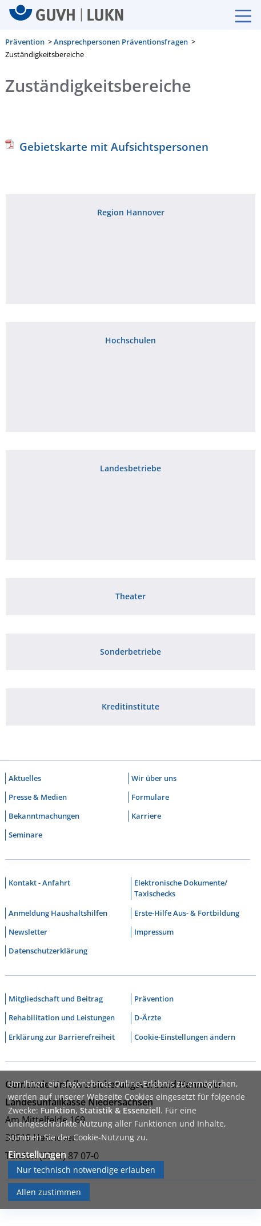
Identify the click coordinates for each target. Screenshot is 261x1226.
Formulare (150, 797)
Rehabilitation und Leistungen (62, 1017)
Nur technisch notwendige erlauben (86, 1169)
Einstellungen (37, 1154)
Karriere (146, 816)
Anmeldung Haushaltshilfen (58, 913)
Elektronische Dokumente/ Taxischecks (180, 888)
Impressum (154, 932)
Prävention (25, 42)
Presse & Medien (38, 797)
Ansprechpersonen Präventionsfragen (121, 42)
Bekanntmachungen (44, 816)
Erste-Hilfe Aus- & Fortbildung (186, 913)
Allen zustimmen (49, 1192)
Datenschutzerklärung (48, 950)
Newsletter (28, 932)
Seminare (25, 835)
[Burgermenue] (237, 15)
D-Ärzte (147, 1017)
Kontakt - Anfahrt (39, 883)
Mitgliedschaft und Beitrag (56, 998)
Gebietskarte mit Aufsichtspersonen (113, 146)
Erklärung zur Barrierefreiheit (62, 1037)
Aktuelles (25, 778)
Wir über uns (153, 778)
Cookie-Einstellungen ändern (184, 1037)
